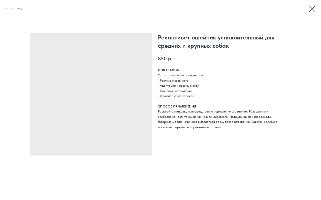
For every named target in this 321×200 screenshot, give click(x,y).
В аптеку (16, 8)
